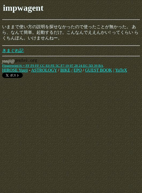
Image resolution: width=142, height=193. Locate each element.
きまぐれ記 (13, 50)
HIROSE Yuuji (15, 70)
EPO (78, 70)
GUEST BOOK (98, 70)
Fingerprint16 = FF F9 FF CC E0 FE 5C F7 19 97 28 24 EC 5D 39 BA (52, 66)
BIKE (65, 70)
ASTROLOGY (44, 70)
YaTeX (121, 70)
